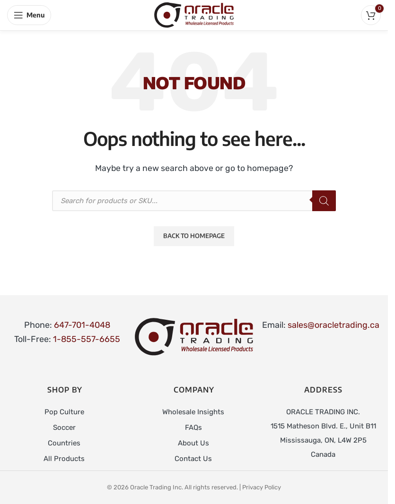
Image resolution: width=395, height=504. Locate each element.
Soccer (64, 427)
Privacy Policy (261, 485)
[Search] (324, 200)
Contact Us (193, 457)
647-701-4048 (82, 325)
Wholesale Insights (193, 412)
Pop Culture (64, 412)
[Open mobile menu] (29, 15)
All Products (64, 457)
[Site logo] (194, 14)
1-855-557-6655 (86, 339)
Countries (64, 442)
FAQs (193, 427)
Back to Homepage (194, 235)
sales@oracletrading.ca (333, 325)
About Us (193, 442)
